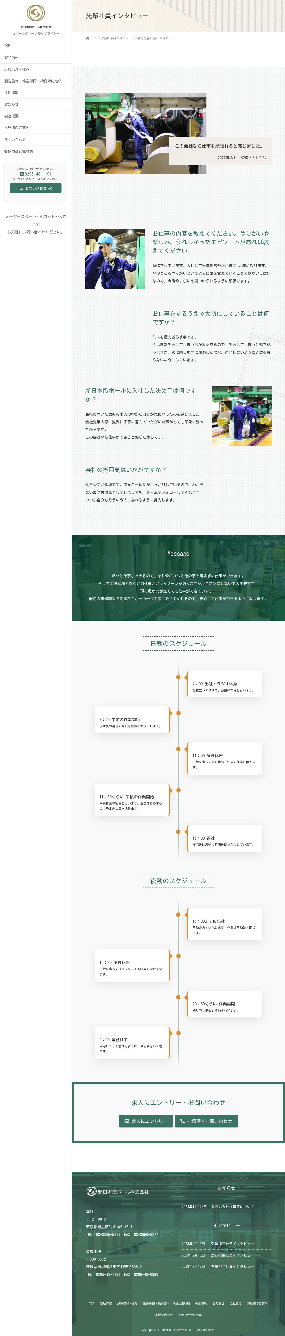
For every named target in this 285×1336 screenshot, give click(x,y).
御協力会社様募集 (18, 151)
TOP (7, 46)
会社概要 (11, 116)
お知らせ (11, 104)
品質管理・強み (16, 69)
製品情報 (11, 57)
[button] (146, 1121)
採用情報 (11, 92)
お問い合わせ (15, 139)
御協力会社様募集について (232, 1206)
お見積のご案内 (16, 128)
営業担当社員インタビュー (232, 1266)
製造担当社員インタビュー (232, 1244)
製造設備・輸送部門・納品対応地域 (33, 81)
